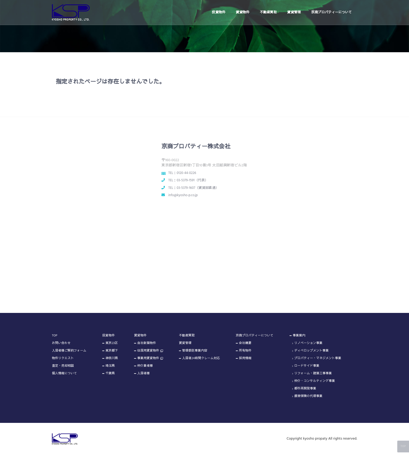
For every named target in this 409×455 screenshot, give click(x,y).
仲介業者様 (145, 366)
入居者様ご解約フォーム (69, 350)
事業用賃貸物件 (148, 358)
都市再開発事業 (305, 388)
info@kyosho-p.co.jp (183, 195)
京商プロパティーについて (331, 12)
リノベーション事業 (308, 343)
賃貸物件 (242, 12)
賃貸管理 (294, 12)
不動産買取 (268, 12)
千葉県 (110, 373)
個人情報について (64, 373)
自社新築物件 (146, 343)
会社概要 (245, 343)
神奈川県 (111, 358)
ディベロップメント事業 (311, 350)
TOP (54, 335)
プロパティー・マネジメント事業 (317, 358)
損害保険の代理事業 (308, 396)
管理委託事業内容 (194, 350)
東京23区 (111, 343)
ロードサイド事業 (306, 366)
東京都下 (111, 350)
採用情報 (245, 358)
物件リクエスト (63, 358)
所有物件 (245, 350)
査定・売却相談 (63, 366)
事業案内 (299, 335)
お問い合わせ (61, 343)
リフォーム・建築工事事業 (313, 373)
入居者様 (143, 373)
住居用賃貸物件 (148, 350)
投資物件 (218, 12)
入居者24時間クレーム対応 (201, 358)
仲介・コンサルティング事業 (314, 381)
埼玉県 (110, 366)
